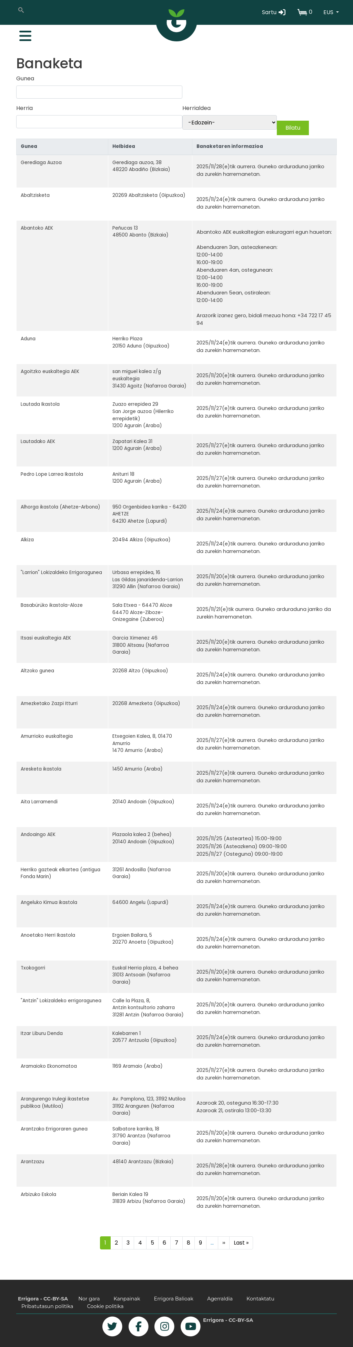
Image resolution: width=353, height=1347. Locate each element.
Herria (24, 108)
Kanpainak (126, 1299)
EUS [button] (329, 12)
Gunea (25, 78)
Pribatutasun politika (47, 1306)
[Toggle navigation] (21, 34)
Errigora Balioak (173, 1299)
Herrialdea (196, 108)
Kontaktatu (260, 1299)
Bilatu (292, 128)
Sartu (274, 12)
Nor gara (89, 1299)
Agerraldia (220, 1299)
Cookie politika (105, 1306)
